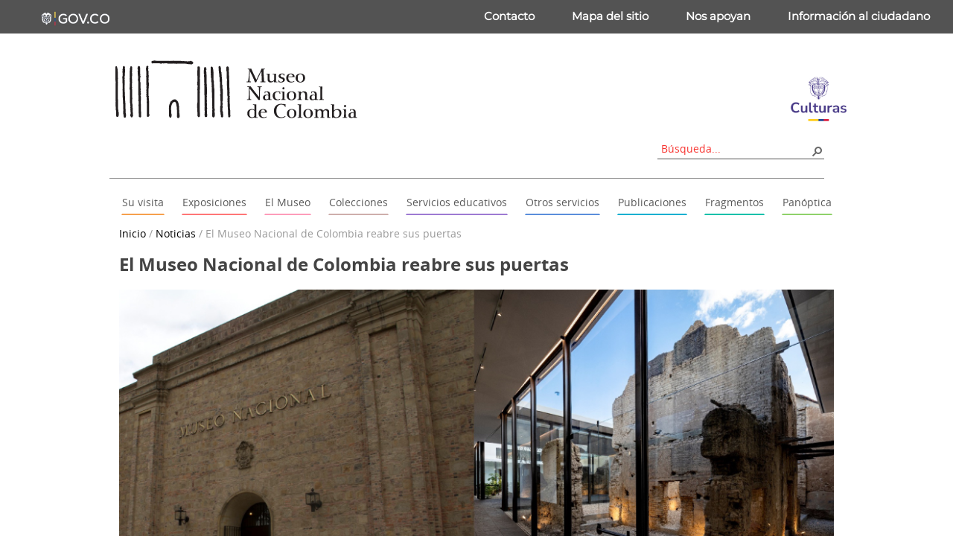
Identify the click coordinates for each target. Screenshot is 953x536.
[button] (816, 150)
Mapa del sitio (610, 16)
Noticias (176, 233)
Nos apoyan (718, 16)
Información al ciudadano (859, 16)
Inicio (132, 233)
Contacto (509, 16)
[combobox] (735, 148)
